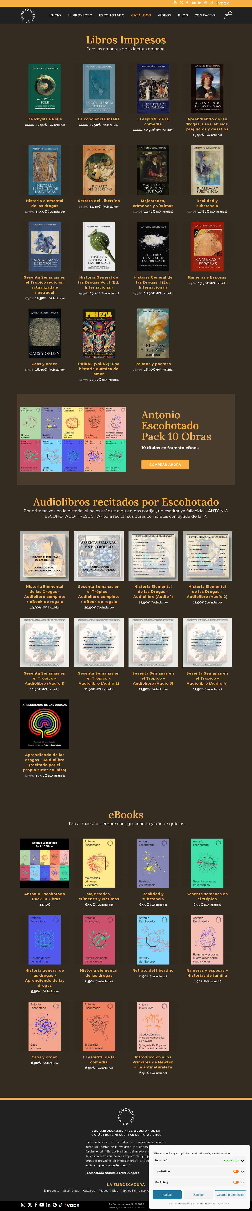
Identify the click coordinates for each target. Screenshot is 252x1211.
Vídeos (103, 1190)
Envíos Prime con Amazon (140, 1190)
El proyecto (51, 1190)
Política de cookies (179, 1203)
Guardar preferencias (230, 1194)
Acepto (167, 1194)
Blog (115, 1190)
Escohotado (71, 1190)
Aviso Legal (223, 1203)
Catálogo (89, 1190)
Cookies (141, 1207)
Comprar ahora (165, 465)
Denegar (198, 1194)
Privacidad (128, 1207)
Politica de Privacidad (203, 1203)
